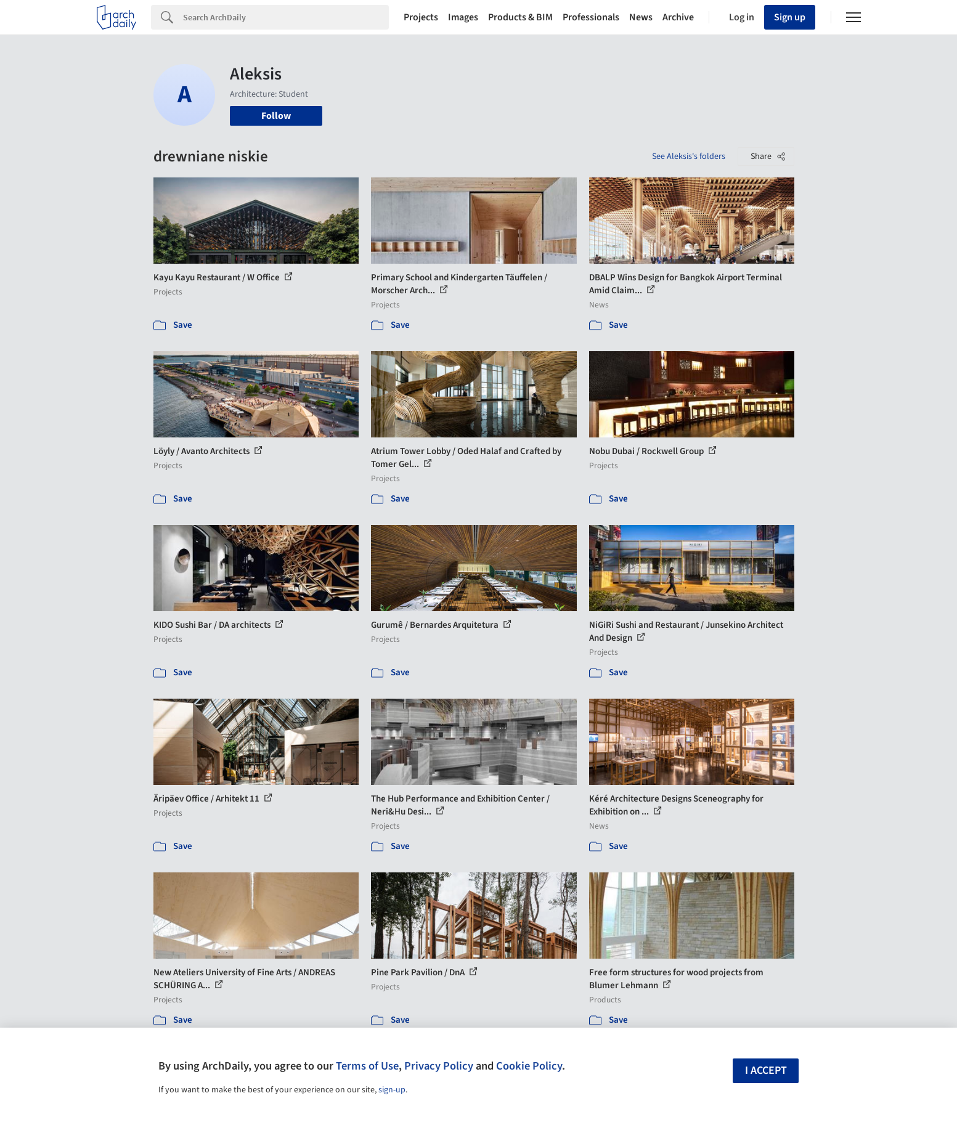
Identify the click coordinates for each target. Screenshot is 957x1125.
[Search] (286, 17)
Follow (276, 116)
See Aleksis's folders (688, 156)
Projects (421, 17)
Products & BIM (520, 17)
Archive (678, 17)
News (641, 17)
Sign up (789, 17)
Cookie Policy (529, 1066)
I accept (766, 1070)
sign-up (391, 1090)
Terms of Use (367, 1066)
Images (463, 17)
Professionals (591, 17)
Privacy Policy (438, 1066)
